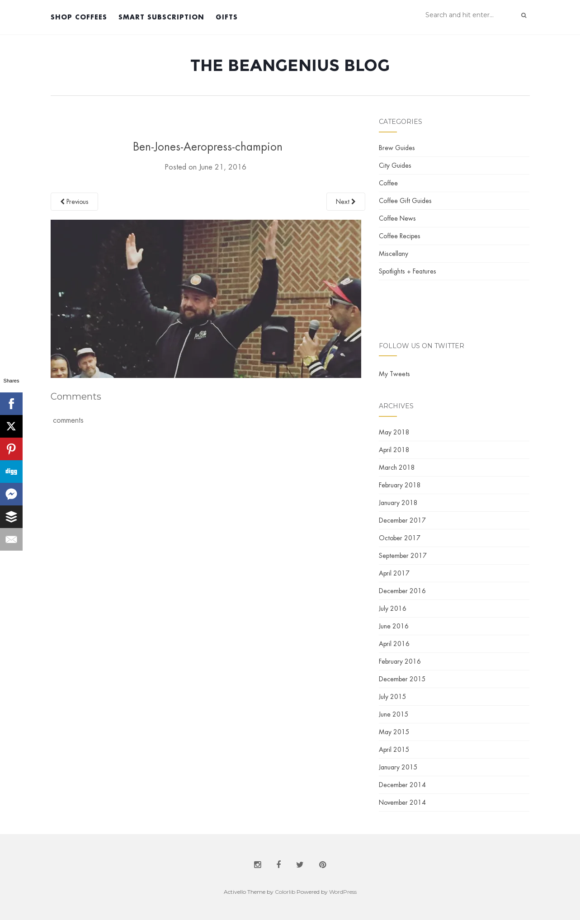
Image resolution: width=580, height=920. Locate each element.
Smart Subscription (161, 17)
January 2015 (398, 767)
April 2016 (394, 644)
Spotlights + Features (407, 271)
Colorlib (285, 891)
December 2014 (402, 785)
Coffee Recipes (399, 236)
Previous (74, 202)
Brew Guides (397, 148)
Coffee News (397, 218)
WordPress (343, 891)
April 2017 (394, 573)
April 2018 (394, 450)
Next (346, 202)
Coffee (388, 183)
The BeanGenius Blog (290, 65)
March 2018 (397, 467)
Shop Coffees (79, 17)
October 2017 (399, 538)
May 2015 (394, 732)
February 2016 (400, 661)
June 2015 (394, 714)
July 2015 (392, 697)
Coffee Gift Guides (405, 201)
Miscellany (393, 254)
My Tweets (394, 374)
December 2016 (402, 591)
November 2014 (402, 802)
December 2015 (402, 679)
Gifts (227, 17)
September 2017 (403, 556)
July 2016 (392, 608)
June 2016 (394, 626)
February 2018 (400, 485)
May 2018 (394, 432)
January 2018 (398, 503)
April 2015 (394, 749)
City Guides (395, 165)
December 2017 (402, 520)
